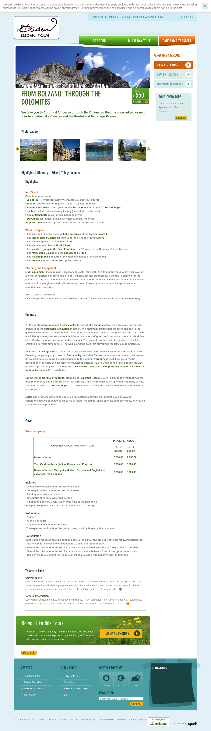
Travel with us (71, 676)
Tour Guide (30, 694)
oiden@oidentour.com (140, 719)
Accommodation (32, 676)
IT (182, 16)
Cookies (51, 719)
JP (193, 16)
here (179, 7)
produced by (185, 723)
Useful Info (112, 17)
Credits (41, 719)
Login (160, 17)
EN (188, 16)
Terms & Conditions (131, 17)
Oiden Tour (98, 17)
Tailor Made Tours (33, 688)
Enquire (137, 101)
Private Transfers (33, 682)
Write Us (149, 17)
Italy (65, 694)
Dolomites (68, 682)
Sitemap (63, 719)
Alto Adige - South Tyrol (76, 688)
